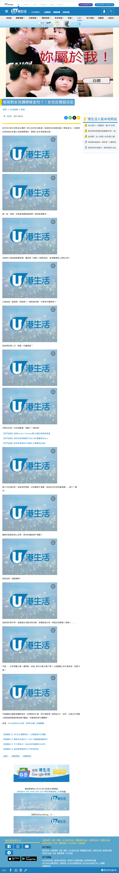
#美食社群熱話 (60, 860)
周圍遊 (101, 18)
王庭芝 (9, 116)
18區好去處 (112, 18)
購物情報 (45, 18)
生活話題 (14, 110)
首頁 (5, 110)
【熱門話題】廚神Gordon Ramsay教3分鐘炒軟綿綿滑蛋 (26, 434)
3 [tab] (59, 24)
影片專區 (90, 18)
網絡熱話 (27, 756)
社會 (79, 18)
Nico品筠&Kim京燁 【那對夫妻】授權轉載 (26, 723)
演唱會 (9, 18)
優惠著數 (19, 18)
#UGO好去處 (47, 860)
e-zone (60, 5)
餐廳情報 (63, 843)
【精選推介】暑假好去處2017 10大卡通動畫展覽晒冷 (25, 739)
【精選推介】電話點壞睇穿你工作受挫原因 (20, 749)
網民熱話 (15, 756)
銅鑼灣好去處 (81, 840)
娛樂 (70, 18)
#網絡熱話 (46, 866)
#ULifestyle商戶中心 (90, 863)
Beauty (43, 5)
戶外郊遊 (72, 843)
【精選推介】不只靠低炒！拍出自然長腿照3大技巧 (24, 744)
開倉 (59, 840)
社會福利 (81, 843)
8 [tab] (61, 27)
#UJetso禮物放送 (74, 863)
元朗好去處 (94, 840)
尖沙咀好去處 (68, 840)
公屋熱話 (47, 12)
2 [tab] (56, 24)
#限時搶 (63, 863)
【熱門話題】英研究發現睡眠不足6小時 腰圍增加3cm (25, 438)
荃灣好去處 (105, 840)
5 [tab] (63, 24)
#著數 (102, 863)
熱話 (23, 110)
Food (34, 5)
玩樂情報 (32, 18)
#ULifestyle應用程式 (50, 863)
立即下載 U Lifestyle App (105, 5)
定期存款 (66, 12)
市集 (53, 840)
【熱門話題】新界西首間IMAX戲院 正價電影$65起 (23, 443)
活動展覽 (46, 840)
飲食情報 (58, 18)
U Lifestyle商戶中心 (86, 5)
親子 (6, 756)
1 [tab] (54, 24)
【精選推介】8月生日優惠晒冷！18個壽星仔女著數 (24, 734)
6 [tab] (66, 24)
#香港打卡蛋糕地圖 (75, 860)
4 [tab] (61, 24)
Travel (26, 5)
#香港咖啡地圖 (90, 860)
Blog (51, 5)
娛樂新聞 (56, 12)
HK (18, 5)
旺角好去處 (47, 843)
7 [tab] (59, 27)
